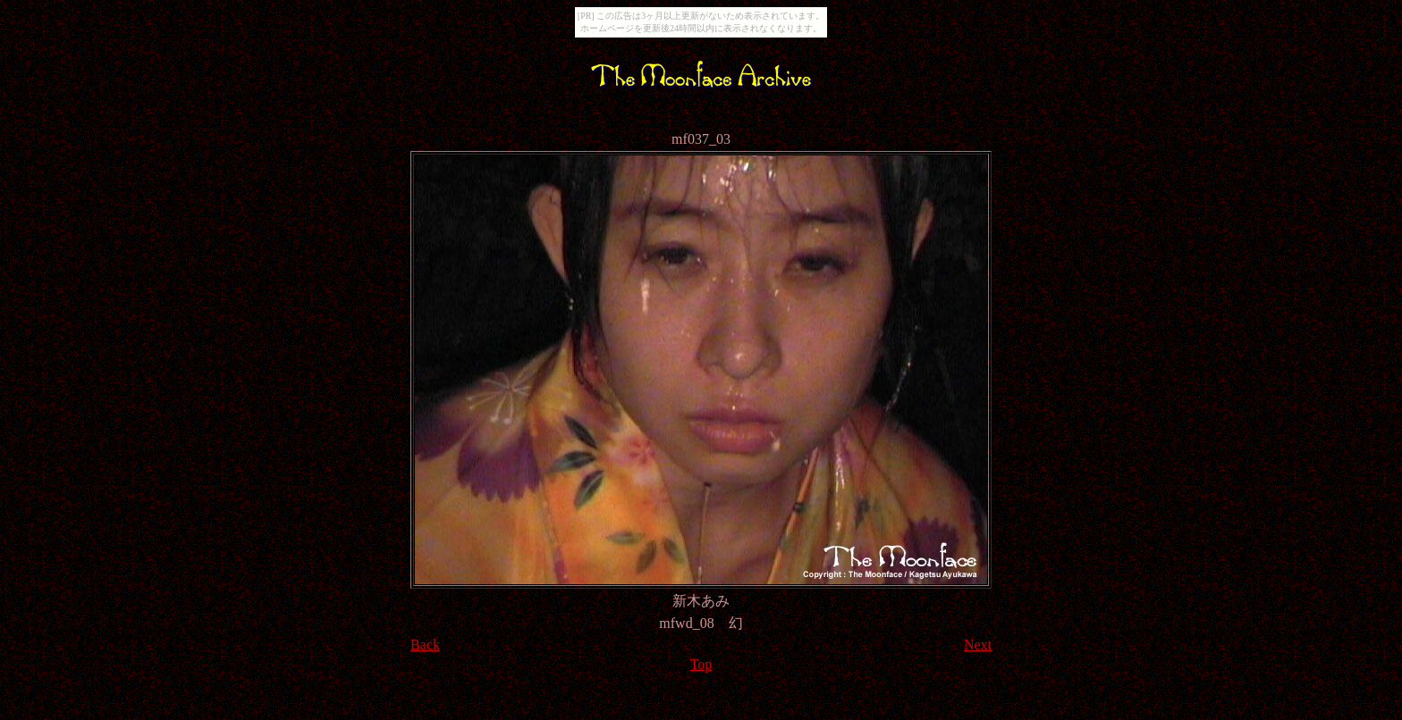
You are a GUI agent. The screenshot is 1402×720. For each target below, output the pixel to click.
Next (978, 644)
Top (701, 664)
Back (425, 644)
